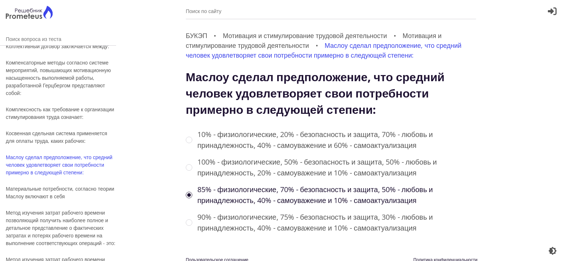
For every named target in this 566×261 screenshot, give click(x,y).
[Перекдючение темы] (552, 250)
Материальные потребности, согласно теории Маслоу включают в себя (60, 192)
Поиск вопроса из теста (58, 39)
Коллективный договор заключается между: (57, 46)
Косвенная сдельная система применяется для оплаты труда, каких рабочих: (56, 137)
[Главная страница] (29, 13)
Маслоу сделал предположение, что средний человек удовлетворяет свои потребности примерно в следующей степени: (59, 165)
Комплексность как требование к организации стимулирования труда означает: (60, 113)
